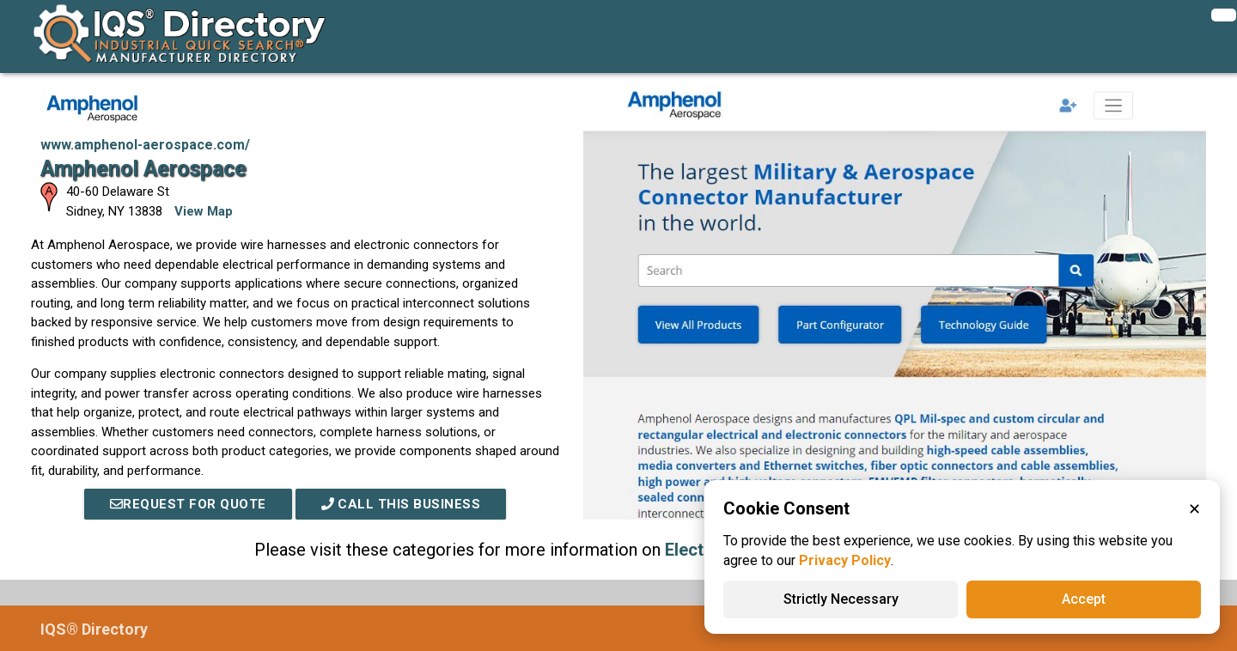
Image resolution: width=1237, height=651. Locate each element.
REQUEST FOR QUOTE (188, 504)
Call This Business (401, 504)
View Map (203, 211)
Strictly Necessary (841, 599)
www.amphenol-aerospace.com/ (145, 145)
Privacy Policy (845, 560)
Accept (1084, 599)
